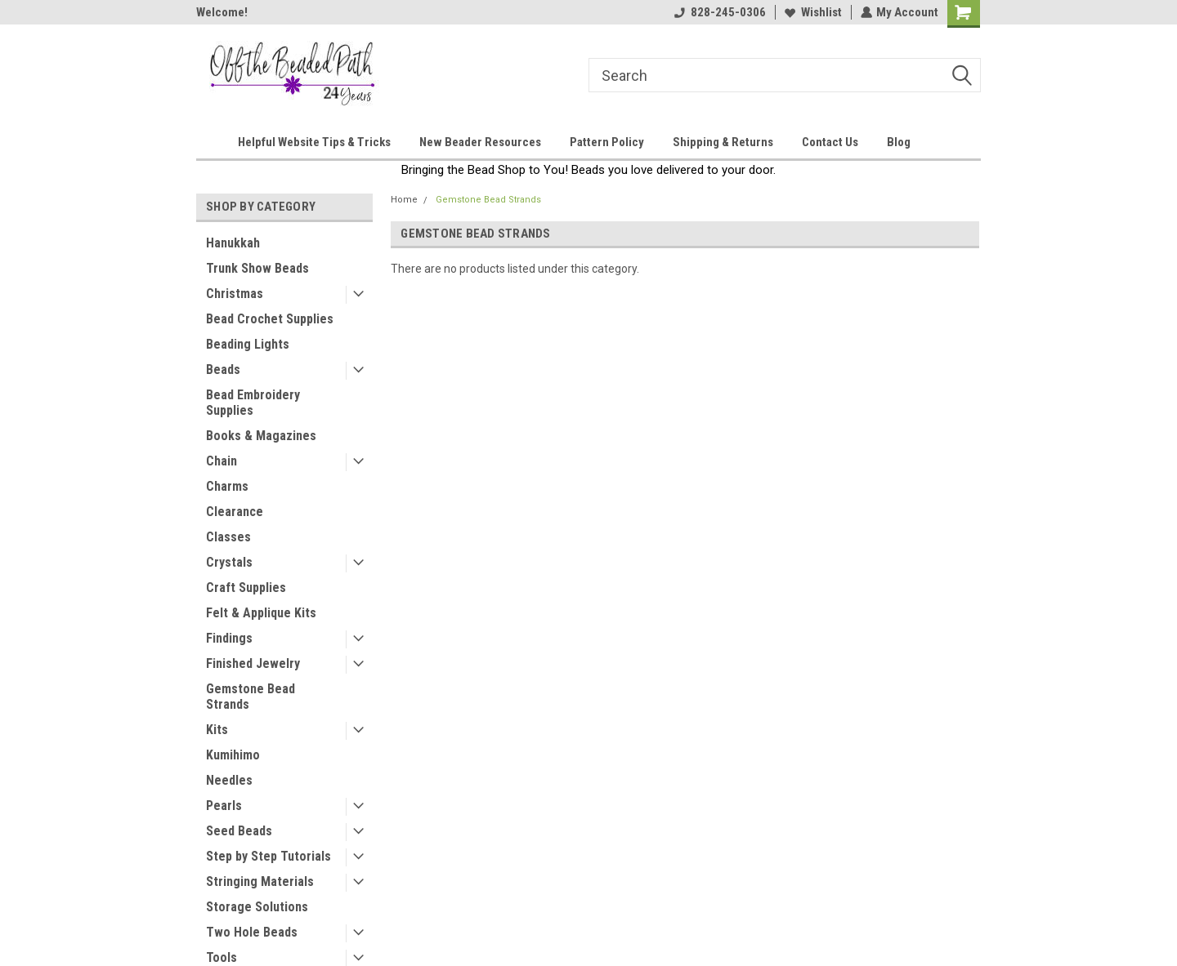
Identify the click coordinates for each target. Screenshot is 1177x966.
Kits (217, 729)
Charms (227, 486)
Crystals (229, 562)
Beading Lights (247, 344)
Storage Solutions (257, 907)
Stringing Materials (260, 881)
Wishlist (812, 12)
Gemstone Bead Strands (250, 696)
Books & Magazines (261, 435)
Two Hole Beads (252, 932)
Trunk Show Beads (257, 268)
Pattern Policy (607, 142)
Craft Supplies (246, 587)
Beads (223, 369)
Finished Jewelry (253, 663)
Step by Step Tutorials (268, 856)
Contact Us (830, 142)
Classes (228, 537)
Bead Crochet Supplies (269, 319)
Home (404, 199)
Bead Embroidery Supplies (253, 402)
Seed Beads (239, 831)
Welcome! (222, 12)
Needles (229, 780)
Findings (229, 638)
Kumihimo (233, 755)
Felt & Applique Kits (261, 613)
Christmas (234, 293)
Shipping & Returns (723, 142)
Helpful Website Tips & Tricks (314, 142)
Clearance (234, 511)
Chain (221, 461)
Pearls (224, 805)
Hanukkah (233, 243)
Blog (899, 142)
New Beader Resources (480, 142)
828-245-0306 (719, 12)
